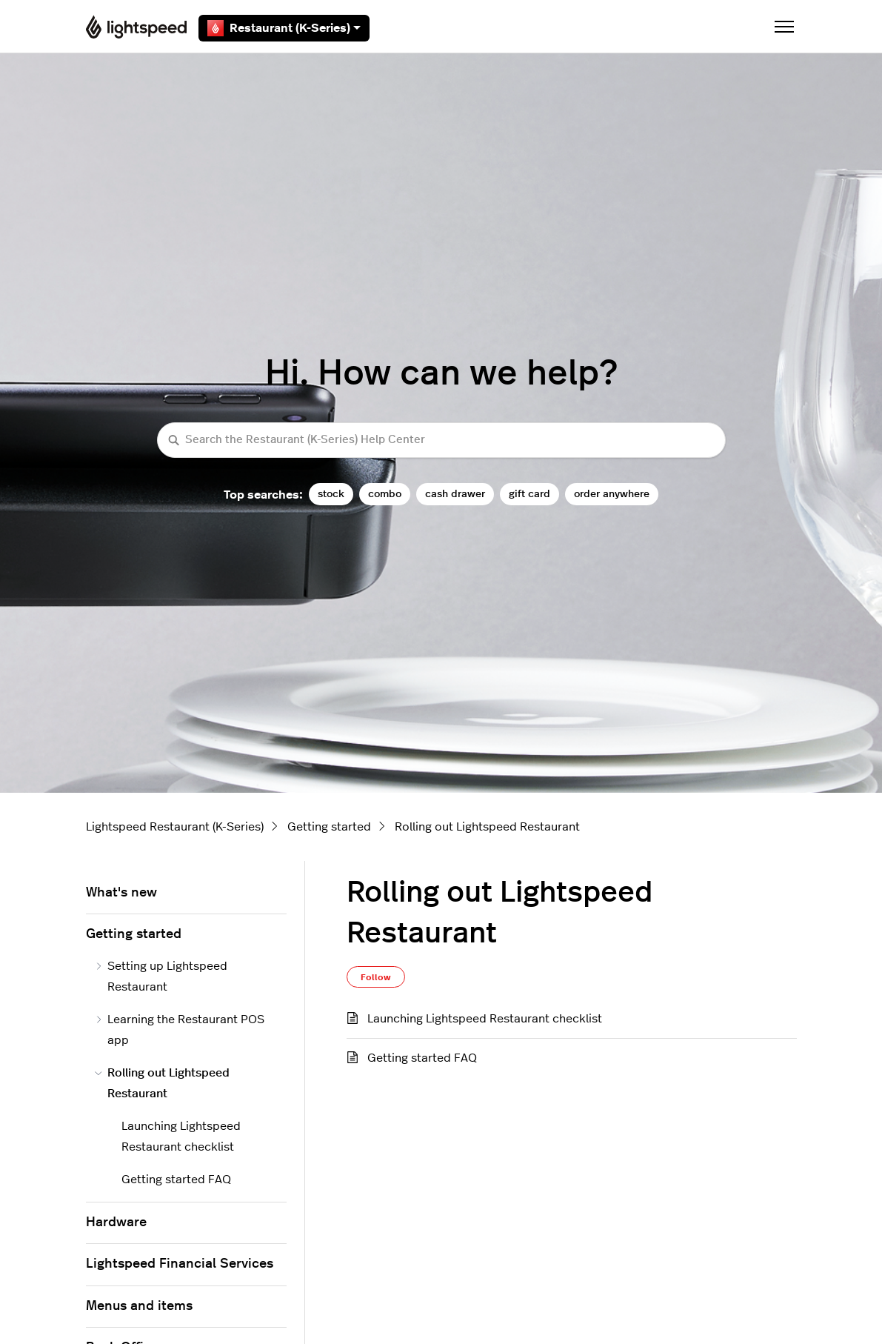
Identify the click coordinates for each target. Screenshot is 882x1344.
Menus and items (139, 1306)
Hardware (116, 1222)
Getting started (329, 827)
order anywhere (611, 493)
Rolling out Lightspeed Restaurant (487, 827)
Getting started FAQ (422, 1058)
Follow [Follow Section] (376, 977)
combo (384, 493)
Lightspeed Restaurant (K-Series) (175, 827)
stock (331, 493)
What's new (121, 892)
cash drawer (455, 493)
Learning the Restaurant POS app (180, 1030)
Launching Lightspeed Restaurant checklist (484, 1019)
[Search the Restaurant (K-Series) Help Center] (441, 440)
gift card (529, 493)
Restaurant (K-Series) (284, 28)
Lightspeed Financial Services (179, 1264)
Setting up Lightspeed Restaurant (161, 976)
